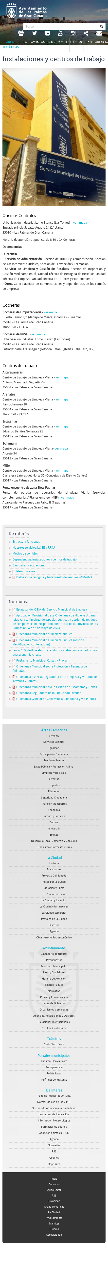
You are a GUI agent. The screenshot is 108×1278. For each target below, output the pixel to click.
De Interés (54, 1090)
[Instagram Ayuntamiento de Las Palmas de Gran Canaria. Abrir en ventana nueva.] (73, 34)
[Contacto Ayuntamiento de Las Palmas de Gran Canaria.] (99, 34)
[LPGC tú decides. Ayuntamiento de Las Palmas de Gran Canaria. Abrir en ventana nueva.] (21, 34)
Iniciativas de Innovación (54, 1114)
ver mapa (80, 222)
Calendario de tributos (54, 954)
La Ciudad (54, 858)
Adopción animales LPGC (54, 1133)
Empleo (54, 834)
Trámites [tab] (62, 42)
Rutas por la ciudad (54, 881)
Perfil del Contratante (54, 1079)
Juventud (54, 779)
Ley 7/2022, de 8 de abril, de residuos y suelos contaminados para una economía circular (55, 652)
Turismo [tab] (77, 42)
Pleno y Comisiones (54, 972)
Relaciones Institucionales (54, 1022)
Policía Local (54, 1073)
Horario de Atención (54, 978)
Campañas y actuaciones (29, 565)
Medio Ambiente (54, 760)
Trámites (54, 1039)
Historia (54, 863)
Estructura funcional (26, 541)
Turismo (54, 1229)
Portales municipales (54, 1056)
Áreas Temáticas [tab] (10, 44)
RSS (54, 1151)
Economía (54, 810)
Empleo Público (54, 984)
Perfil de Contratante (54, 1028)
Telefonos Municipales (54, 966)
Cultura (54, 822)
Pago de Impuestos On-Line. (54, 1095)
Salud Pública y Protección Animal (54, 766)
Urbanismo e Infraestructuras (54, 847)
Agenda (54, 931)
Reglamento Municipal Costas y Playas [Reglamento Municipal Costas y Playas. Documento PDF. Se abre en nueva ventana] (40, 660)
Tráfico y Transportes (54, 803)
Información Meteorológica (54, 1120)
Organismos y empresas (54, 1009)
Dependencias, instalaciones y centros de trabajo (45, 559)
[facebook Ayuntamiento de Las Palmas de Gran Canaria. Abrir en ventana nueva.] (47, 34)
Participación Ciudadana (54, 754)
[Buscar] (102, 26)
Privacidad (54, 1201)
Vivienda (54, 735)
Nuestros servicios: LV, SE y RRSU (34, 547)
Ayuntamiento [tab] (43, 42)
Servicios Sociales (54, 742)
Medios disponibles (25, 553)
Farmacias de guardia (54, 1126)
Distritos (54, 925)
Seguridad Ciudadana (54, 797)
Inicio (54, 1178)
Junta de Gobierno (54, 1003)
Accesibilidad (54, 1234)
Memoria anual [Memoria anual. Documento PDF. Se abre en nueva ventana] (24, 571)
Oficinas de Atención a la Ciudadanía (54, 1108)
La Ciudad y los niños (54, 900)
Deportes (54, 785)
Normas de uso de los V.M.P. (54, 1102)
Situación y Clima (54, 888)
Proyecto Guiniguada (54, 875)
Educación (54, 791)
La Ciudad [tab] (25, 44)
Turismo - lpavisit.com (54, 1061)
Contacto (54, 1184)
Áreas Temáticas (54, 730)
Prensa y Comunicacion (54, 997)
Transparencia (54, 1067)
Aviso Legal (54, 1190)
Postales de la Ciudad (54, 919)
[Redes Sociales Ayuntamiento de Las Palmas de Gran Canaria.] (86, 34)
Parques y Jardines (54, 816)
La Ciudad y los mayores (54, 906)
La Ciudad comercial (54, 912)
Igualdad (54, 748)
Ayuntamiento (54, 948)
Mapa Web (54, 1164)
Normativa (54, 991)
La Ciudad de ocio (54, 894)
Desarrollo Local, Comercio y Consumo (54, 841)
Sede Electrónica (54, 1044)
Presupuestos (54, 960)
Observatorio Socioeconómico (54, 937)
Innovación (54, 828)
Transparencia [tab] (96, 42)
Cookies (54, 1157)
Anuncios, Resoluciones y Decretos (54, 1015)
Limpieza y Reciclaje (54, 772)
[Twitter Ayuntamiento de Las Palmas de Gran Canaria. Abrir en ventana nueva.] (34, 34)
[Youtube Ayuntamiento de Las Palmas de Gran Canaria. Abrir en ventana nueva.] (60, 34)
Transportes (54, 869)
